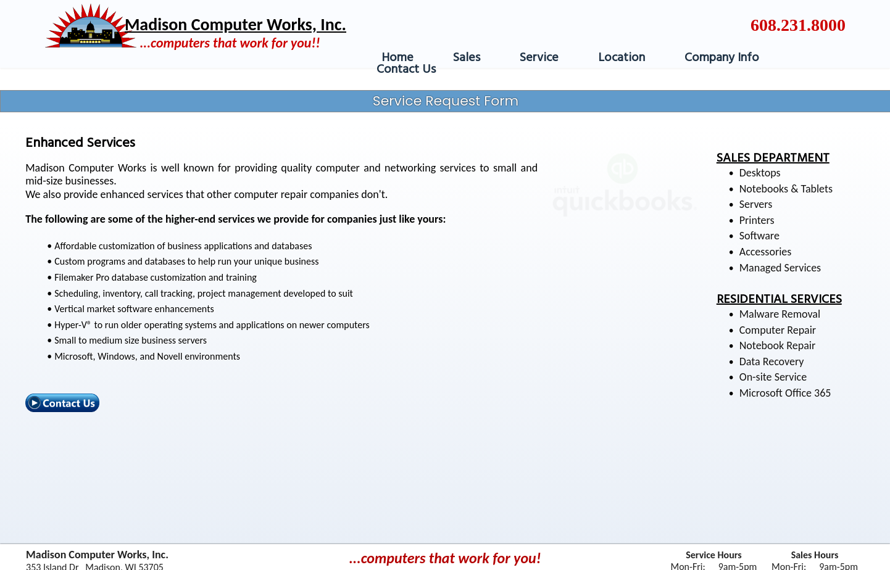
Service (539, 58)
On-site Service (773, 377)
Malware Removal (779, 314)
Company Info (721, 58)
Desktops (760, 173)
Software (759, 235)
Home (397, 58)
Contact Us (406, 70)
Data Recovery (771, 361)
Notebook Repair (777, 345)
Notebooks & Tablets (786, 189)
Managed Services (780, 268)
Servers (756, 204)
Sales (466, 58)
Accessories (765, 251)
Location (621, 58)
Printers (757, 220)
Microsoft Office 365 (785, 393)
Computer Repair (777, 330)
